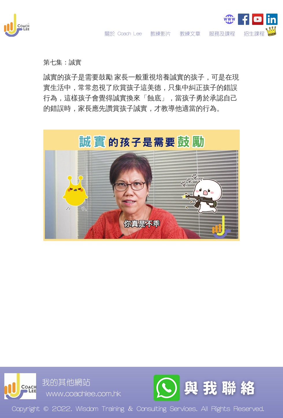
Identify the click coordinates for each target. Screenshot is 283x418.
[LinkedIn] (272, 19)
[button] (254, 34)
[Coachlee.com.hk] (229, 19)
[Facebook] (243, 19)
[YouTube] (257, 19)
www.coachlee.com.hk (83, 394)
